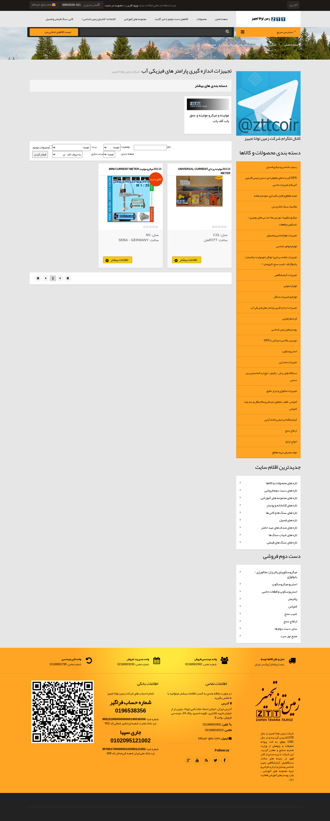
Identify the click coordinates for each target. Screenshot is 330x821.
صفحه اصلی (221, 19)
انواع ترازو (291, 441)
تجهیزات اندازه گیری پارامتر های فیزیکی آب (250, 44)
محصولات (202, 19)
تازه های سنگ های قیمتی (282, 542)
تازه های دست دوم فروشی (280, 490)
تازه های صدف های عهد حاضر (279, 527)
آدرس (226, 703)
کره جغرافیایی (289, 318)
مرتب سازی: (97, 154)
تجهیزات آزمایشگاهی (286, 275)
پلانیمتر (292, 599)
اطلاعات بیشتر (188, 259)
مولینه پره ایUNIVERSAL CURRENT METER (204, 171)
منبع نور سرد (288, 636)
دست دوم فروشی (282, 556)
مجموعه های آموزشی (135, 19)
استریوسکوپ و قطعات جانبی (279, 591)
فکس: (228, 730)
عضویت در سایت (114, 5)
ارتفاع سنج (291, 430)
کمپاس (292, 606)
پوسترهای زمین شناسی (284, 329)
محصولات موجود (40, 148)
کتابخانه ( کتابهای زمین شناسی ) (99, 19)
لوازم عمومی (290, 286)
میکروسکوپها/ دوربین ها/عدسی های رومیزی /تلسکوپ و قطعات (272, 221)
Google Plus (188, 760)
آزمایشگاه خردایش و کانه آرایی (280, 419)
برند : (94, 147)
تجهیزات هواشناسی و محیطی (282, 235)
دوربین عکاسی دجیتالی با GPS (280, 340)
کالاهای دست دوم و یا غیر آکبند (171, 19)
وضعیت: (125, 147)
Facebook (224, 760)
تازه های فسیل (288, 520)
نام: (169, 147)
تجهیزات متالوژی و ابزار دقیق (281, 391)
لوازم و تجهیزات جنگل (285, 297)
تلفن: (227, 724)
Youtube (197, 760)
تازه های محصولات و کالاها (281, 483)
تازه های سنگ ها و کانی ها (281, 512)
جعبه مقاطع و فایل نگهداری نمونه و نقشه (275, 195)
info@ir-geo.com (44, 5)
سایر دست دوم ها (286, 628)
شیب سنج (290, 613)
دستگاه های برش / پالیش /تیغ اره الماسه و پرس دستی (271, 376)
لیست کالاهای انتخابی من (58, 32)
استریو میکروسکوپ (284, 584)
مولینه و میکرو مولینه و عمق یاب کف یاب (209, 118)
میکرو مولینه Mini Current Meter (131, 169)
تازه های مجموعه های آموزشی (279, 498)
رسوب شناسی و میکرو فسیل (281, 167)
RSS (206, 760)
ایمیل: (226, 738)
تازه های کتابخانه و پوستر (282, 505)
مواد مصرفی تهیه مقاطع (284, 452)
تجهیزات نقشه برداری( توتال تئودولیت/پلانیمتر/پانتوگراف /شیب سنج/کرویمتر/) (271, 260)
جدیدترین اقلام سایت (278, 467)
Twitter (215, 760)
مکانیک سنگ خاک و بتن (284, 206)
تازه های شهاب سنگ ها (283, 535)
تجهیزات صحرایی (288, 362)
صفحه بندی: (127, 154)
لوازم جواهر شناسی (286, 246)
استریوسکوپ (289, 351)
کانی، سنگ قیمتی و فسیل (59, 19)
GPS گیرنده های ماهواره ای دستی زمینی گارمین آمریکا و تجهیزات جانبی (271, 181)
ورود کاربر (132, 5)
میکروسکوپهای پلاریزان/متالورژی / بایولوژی (276, 574)
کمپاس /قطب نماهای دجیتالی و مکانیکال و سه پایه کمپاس (270, 405)
